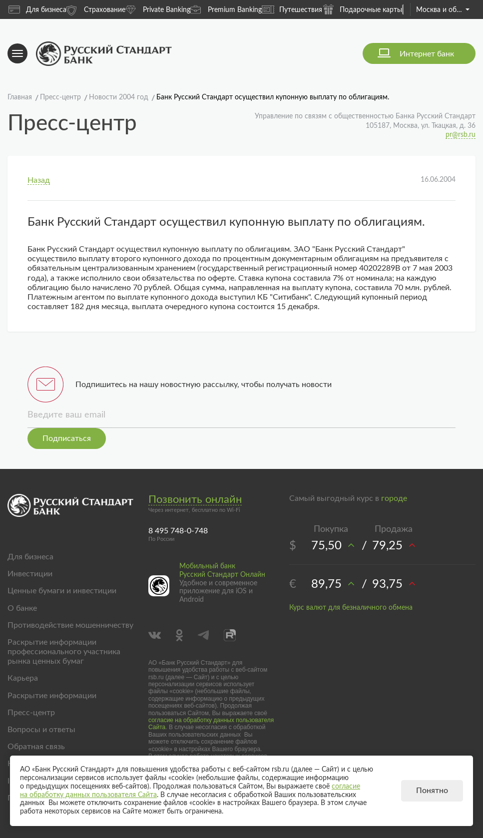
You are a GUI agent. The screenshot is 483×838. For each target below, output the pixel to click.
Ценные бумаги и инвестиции (61, 591)
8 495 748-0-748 (178, 531)
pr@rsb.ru (461, 134)
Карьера (22, 678)
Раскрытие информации (51, 696)
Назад (38, 180)
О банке (22, 608)
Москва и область (443, 9)
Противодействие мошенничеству (70, 625)
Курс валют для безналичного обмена (351, 607)
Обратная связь (36, 747)
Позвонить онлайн (195, 499)
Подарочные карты (362, 9)
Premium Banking (226, 9)
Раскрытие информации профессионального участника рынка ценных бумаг (63, 651)
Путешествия (292, 9)
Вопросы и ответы (41, 730)
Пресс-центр (31, 713)
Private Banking (157, 9)
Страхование (95, 9)
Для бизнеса (37, 9)
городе (394, 498)
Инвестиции (29, 574)
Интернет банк (427, 54)
